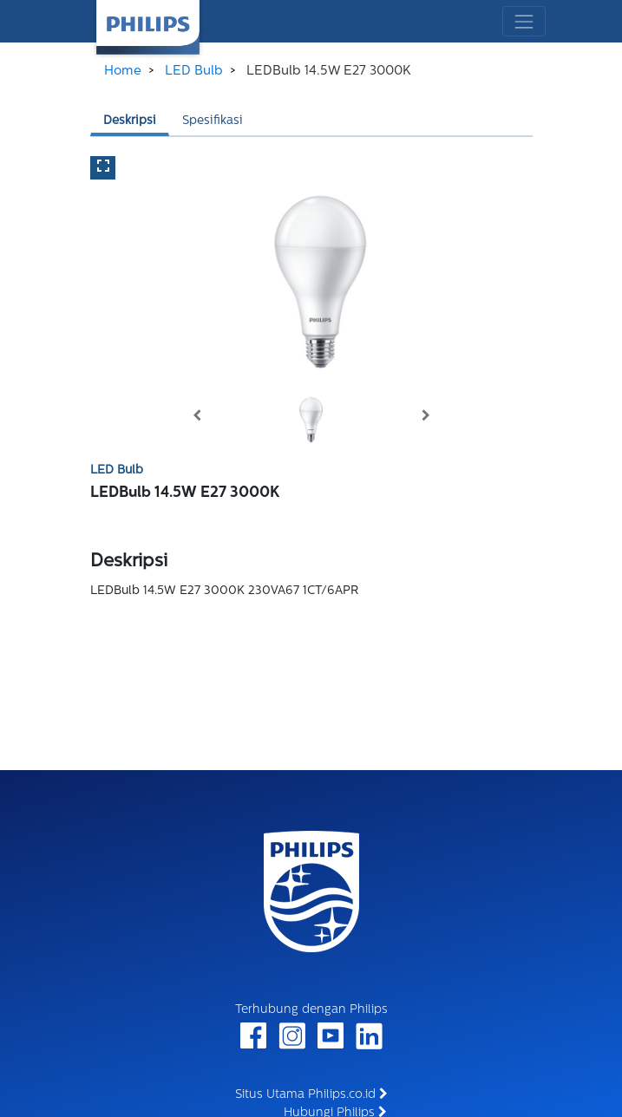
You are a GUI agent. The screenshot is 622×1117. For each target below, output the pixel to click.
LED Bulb (194, 71)
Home (122, 71)
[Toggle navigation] (523, 21)
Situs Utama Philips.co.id (311, 1094)
